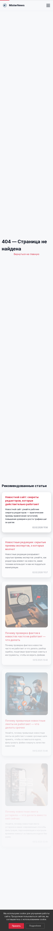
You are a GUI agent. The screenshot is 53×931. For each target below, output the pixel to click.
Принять (16, 926)
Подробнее (35, 926)
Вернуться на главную (26, 254)
